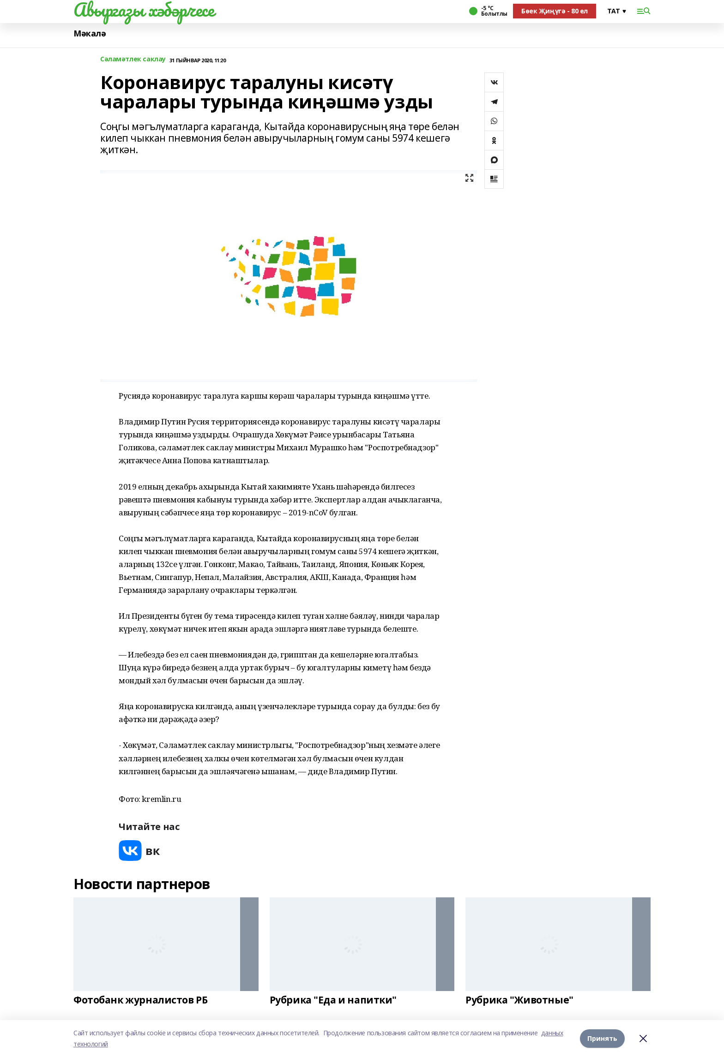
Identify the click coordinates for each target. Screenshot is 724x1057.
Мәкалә (89, 33)
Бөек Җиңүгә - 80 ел (554, 10)
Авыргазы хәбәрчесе (143, 9)
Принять (602, 1038)
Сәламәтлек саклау (133, 59)
